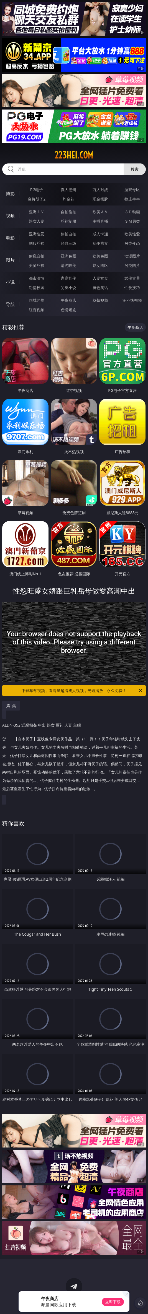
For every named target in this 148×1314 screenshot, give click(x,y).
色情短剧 (68, 309)
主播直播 (100, 221)
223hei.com (74, 155)
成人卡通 (100, 233)
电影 (10, 238)
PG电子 (36, 189)
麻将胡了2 (36, 199)
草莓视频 (100, 300)
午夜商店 (68, 300)
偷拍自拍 (68, 233)
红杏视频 (36, 309)
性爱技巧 (132, 287)
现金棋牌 (100, 199)
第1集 (11, 705)
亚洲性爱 (36, 233)
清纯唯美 (68, 265)
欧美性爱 (132, 233)
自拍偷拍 (68, 211)
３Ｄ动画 (132, 211)
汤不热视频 (132, 300)
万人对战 (100, 189)
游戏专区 (132, 189)
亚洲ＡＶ (36, 211)
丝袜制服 (68, 221)
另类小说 (68, 287)
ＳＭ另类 (132, 221)
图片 (10, 260)
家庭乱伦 (68, 278)
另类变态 (132, 243)
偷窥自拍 (36, 256)
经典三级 (68, 243)
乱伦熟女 (100, 243)
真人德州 (68, 189)
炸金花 (68, 199)
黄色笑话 (100, 287)
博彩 (10, 194)
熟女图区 (100, 265)
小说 (10, 282)
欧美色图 (100, 256)
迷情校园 (36, 287)
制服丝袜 (36, 243)
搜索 (135, 169)
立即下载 (113, 1301)
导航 (10, 304)
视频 (10, 216)
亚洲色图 (68, 256)
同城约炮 (36, 300)
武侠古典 (132, 278)
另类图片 (132, 265)
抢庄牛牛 (132, 199)
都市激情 (36, 278)
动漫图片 (132, 256)
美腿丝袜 (36, 265)
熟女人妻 (36, 221)
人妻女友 (100, 278)
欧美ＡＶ (100, 211)
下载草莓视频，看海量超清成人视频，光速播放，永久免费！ (82, 690)
